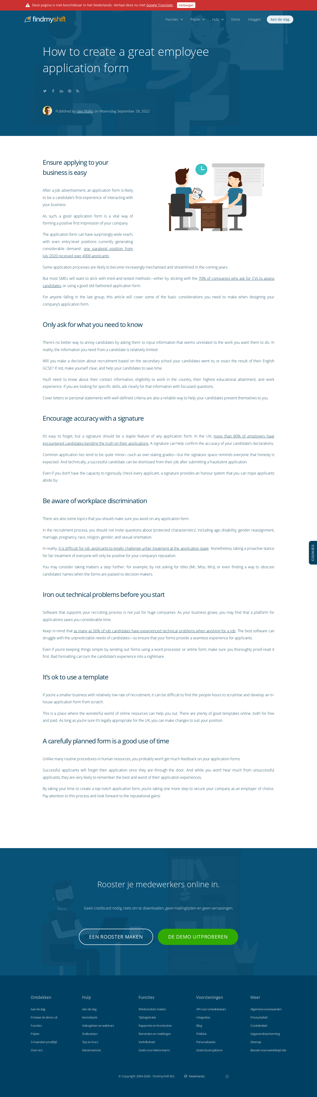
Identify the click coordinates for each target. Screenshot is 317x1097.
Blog (199, 1025)
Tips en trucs (90, 1042)
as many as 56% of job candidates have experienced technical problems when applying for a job (154, 630)
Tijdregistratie (147, 1017)
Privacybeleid (259, 1017)
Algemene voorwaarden (265, 1009)
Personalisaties (205, 1042)
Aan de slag (280, 21)
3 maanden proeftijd (44, 1042)
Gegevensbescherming (265, 1034)
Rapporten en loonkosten (155, 1025)
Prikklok (201, 1034)
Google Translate (159, 5)
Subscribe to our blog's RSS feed (77, 90)
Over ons (36, 1050)
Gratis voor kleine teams (154, 1050)
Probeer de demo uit (44, 1017)
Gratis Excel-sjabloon (209, 1050)
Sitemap (255, 1042)
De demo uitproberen (198, 936)
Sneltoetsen (90, 1034)
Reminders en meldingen (155, 1034)
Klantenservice (91, 1050)
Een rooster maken (116, 936)
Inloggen (254, 21)
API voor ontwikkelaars (211, 1009)
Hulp (215, 21)
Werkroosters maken (152, 1009)
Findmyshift (95, 1076)
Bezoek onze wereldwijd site (268, 1050)
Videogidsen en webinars (98, 1025)
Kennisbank (89, 1017)
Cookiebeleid (258, 1025)
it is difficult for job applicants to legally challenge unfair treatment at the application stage (134, 548)
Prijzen (195, 21)
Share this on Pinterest (69, 90)
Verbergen (186, 5)
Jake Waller (85, 111)
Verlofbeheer (147, 1042)
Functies (172, 21)
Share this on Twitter (45, 90)
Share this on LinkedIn (61, 90)
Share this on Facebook (53, 90)
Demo (235, 21)
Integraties (203, 1017)
